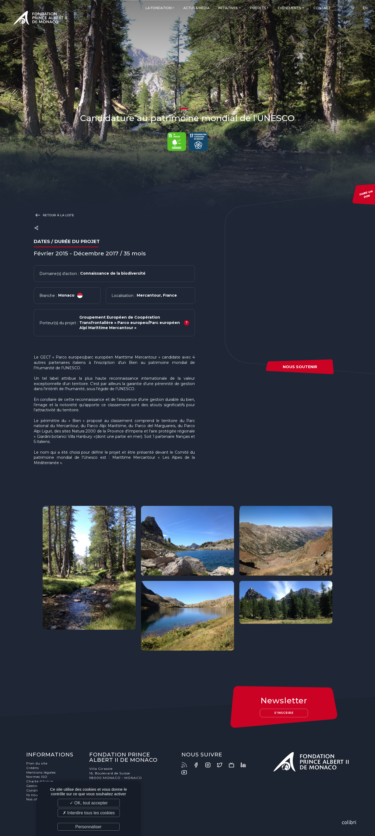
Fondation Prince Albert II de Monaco (40, 19)
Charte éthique (39, 781)
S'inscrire (284, 713)
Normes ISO (36, 777)
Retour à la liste (54, 215)
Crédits (32, 768)
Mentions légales (41, 772)
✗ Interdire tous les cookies (89, 813)
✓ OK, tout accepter (89, 803)
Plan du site (36, 763)
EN (365, 8)
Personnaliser (88, 826)
